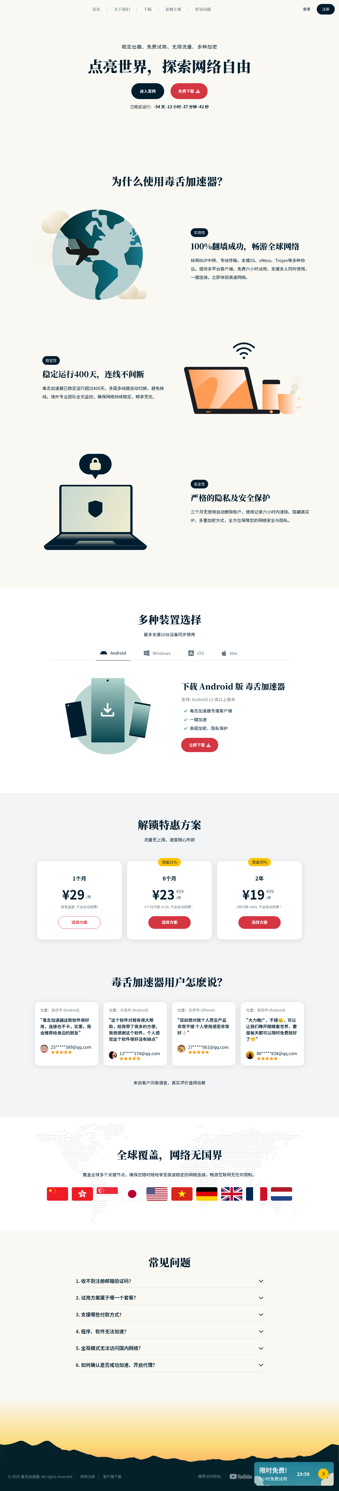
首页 (96, 9)
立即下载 (200, 745)
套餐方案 (173, 9)
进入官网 (148, 91)
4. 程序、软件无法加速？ (169, 1331)
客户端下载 (112, 1476)
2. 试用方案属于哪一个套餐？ (169, 1297)
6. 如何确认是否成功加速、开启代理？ (169, 1364)
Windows (157, 653)
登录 (306, 9)
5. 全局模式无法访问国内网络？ (169, 1347)
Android (113, 653)
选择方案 (79, 922)
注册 (325, 9)
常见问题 (203, 9)
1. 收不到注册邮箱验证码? (169, 1280)
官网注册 (87, 1476)
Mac (230, 653)
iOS (196, 653)
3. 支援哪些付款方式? (169, 1314)
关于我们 (122, 9)
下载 (147, 9)
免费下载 (189, 91)
